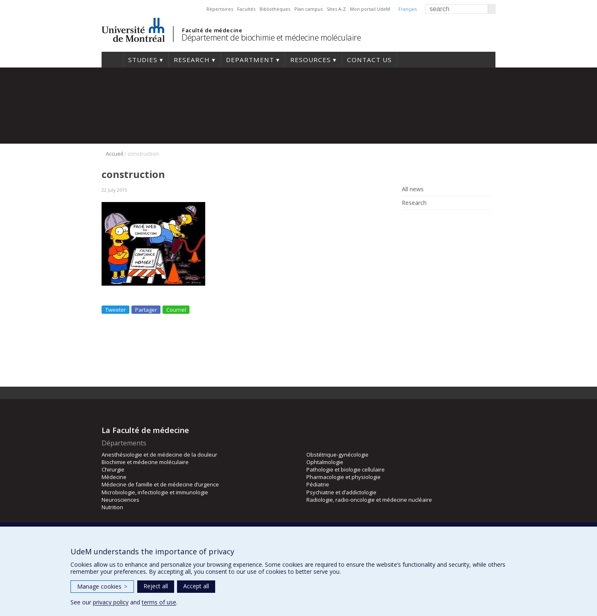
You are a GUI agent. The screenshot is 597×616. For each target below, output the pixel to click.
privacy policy (111, 602)
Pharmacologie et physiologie (343, 477)
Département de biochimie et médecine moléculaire (271, 37)
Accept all (196, 586)
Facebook (407, 222)
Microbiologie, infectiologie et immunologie (155, 492)
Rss (432, 222)
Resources (310, 59)
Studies (143, 59)
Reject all (155, 586)
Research (192, 59)
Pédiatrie (317, 484)
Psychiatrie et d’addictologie (341, 492)
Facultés (246, 9)
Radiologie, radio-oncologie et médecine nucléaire (369, 499)
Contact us (369, 59)
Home (112, 59)
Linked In (420, 222)
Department (250, 59)
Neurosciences (120, 499)
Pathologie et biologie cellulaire (345, 469)
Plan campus (308, 9)
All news (413, 189)
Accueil (114, 153)
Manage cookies (102, 586)
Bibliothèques (275, 9)
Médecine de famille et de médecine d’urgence (160, 484)
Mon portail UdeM (370, 9)
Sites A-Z (336, 9)
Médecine (114, 477)
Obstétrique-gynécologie (337, 454)
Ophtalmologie (324, 462)
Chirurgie (113, 469)
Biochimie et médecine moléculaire (145, 462)
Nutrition (112, 507)
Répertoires (219, 9)
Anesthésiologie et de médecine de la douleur (159, 454)
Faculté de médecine (212, 30)
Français (407, 9)
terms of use (159, 602)
